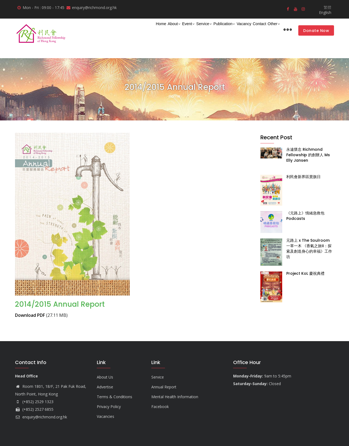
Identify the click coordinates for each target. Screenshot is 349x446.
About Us (105, 377)
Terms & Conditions (114, 396)
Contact (249, 29)
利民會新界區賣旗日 (303, 176)
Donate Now (316, 30)
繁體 (327, 7)
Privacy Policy (109, 406)
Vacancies (105, 416)
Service (173, 29)
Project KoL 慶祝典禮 (305, 273)
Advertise (105, 386)
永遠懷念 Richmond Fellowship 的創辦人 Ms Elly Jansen (308, 155)
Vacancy (226, 29)
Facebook (160, 406)
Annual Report (163, 386)
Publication (199, 29)
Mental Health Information (174, 396)
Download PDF (30, 315)
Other (271, 29)
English (325, 12)
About (131, 29)
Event (152, 29)
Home (112, 29)
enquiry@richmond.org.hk (41, 417)
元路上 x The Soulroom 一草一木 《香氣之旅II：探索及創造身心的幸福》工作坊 (309, 248)
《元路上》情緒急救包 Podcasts (305, 215)
